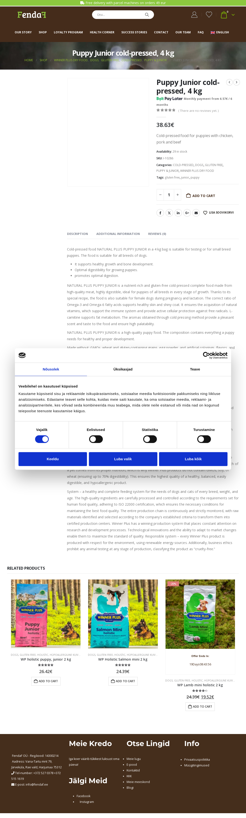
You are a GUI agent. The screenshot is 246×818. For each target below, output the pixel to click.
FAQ (201, 32)
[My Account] (194, 15)
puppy (195, 177)
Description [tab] (77, 234)
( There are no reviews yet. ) (198, 110)
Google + (187, 213)
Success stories (134, 32)
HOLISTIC (42, 655)
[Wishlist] (209, 15)
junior (185, 177)
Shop (43, 32)
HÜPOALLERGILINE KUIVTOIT (67, 655)
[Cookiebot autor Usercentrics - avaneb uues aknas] (206, 355)
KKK (129, 776)
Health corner (102, 32)
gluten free (172, 177)
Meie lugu (134, 759)
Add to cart (203, 195)
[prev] (229, 82)
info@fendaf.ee (37, 784)
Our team (183, 32)
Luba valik (123, 459)
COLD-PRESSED (183, 165)
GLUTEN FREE (214, 165)
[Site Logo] (31, 14)
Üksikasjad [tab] (122, 369)
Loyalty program (68, 32)
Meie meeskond (138, 782)
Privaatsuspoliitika (197, 760)
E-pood (132, 765)
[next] (236, 82)
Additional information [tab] (118, 234)
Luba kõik (193, 459)
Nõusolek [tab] (51, 369)
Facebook (160, 213)
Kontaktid (133, 770)
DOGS (199, 165)
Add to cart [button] (48, 681)
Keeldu (53, 459)
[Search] (147, 15)
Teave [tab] (195, 369)
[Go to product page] (45, 614)
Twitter (169, 213)
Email (196, 213)
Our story (23, 32)
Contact (161, 32)
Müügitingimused (196, 765)
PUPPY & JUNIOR (167, 171)
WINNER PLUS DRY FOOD (197, 171)
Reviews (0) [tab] (157, 234)
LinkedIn (178, 213)
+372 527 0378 (43, 773)
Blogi (130, 788)
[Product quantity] (169, 195)
